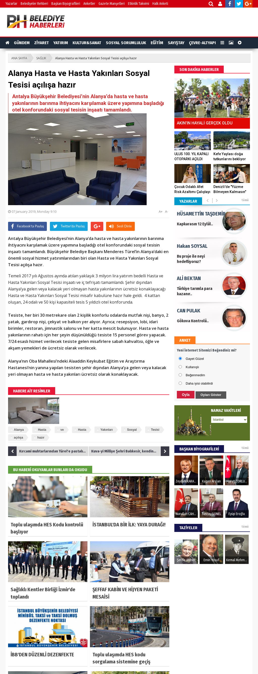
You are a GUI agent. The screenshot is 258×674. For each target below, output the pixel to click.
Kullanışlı (192, 367)
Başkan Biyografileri (65, 4)
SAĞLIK (41, 58)
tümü (245, 200)
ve (62, 430)
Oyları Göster (211, 395)
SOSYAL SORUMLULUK (126, 42)
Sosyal (132, 430)
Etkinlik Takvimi (138, 4)
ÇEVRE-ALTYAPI (202, 42)
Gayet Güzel (195, 359)
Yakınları (106, 430)
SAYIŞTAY (176, 42)
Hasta (42, 430)
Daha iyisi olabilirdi (199, 383)
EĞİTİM (157, 42)
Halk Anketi (160, 4)
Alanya (19, 430)
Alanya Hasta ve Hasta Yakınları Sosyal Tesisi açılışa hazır (96, 58)
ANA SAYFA (19, 58)
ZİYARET (41, 42)
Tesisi (155, 430)
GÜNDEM (22, 42)
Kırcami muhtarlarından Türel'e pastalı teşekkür (48, 451)
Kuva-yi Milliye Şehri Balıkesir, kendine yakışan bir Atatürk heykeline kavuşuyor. (130, 451)
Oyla (185, 395)
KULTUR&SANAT (87, 42)
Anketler (89, 4)
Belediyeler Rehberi (34, 4)
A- (166, 211)
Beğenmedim (195, 375)
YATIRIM (60, 42)
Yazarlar (11, 4)
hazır (40, 437)
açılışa (18, 437)
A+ (161, 211)
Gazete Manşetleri (112, 4)
